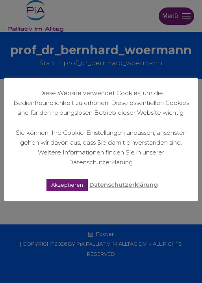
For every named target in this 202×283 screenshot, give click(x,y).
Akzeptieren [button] (67, 185)
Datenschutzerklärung (123, 184)
